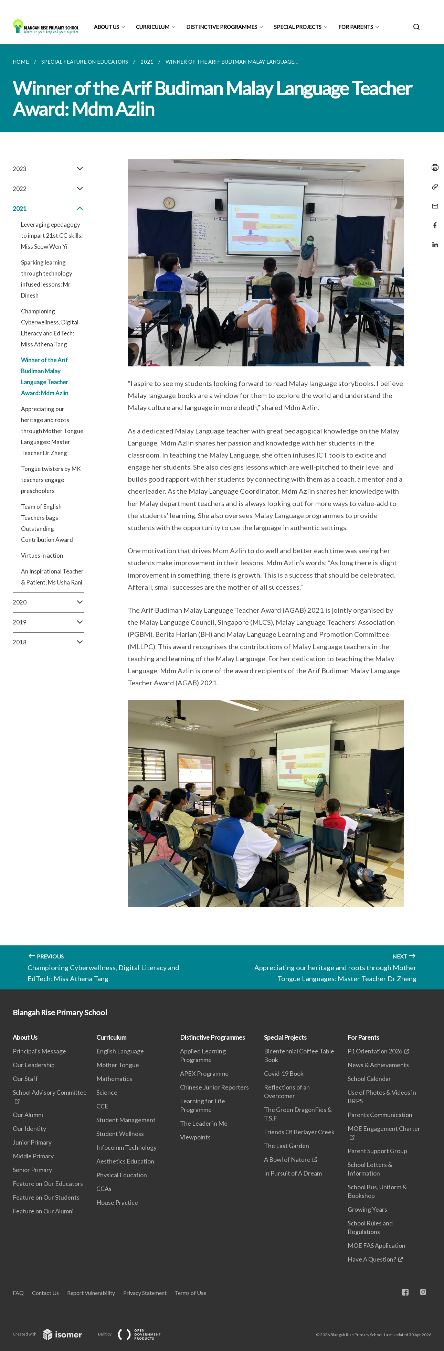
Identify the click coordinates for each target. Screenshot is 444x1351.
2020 (48, 602)
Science (106, 1092)
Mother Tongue (117, 1065)
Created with (53, 1334)
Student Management (126, 1120)
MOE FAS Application (376, 1245)
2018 (48, 642)
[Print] (433, 167)
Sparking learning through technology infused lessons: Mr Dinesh (46, 279)
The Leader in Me (204, 1123)
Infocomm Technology (126, 1147)
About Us (106, 27)
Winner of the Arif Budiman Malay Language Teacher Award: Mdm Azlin (44, 376)
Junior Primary (32, 1142)
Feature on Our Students (46, 1197)
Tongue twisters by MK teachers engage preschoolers (51, 479)
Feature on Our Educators (48, 1183)
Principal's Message (39, 1051)
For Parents (355, 27)
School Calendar (369, 1078)
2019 (48, 622)
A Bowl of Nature (287, 1159)
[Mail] (433, 202)
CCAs (104, 1188)
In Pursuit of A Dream (293, 1173)
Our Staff (25, 1078)
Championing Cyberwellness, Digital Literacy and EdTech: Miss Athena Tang (49, 328)
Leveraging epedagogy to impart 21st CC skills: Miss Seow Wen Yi (52, 235)
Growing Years (367, 1209)
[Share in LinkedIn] (433, 240)
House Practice (117, 1202)
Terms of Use (190, 1292)
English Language (120, 1051)
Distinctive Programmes (221, 27)
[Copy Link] (433, 187)
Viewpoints (195, 1137)
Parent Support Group (377, 1151)
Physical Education (121, 1175)
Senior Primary (32, 1169)
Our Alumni (28, 1114)
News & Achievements (378, 1065)
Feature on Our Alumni (43, 1211)
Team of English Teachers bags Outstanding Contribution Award (47, 523)
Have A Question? (372, 1259)
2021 (48, 208)
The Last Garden (286, 1145)
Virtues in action (42, 555)
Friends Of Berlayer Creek (299, 1132)
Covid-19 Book (284, 1073)
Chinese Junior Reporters (214, 1087)
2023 (48, 168)
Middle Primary (33, 1156)
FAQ (18, 1292)
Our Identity (29, 1128)
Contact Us (45, 1292)
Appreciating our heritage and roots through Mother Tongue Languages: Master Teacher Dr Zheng (52, 431)
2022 (48, 188)
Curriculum (152, 27)
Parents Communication (380, 1114)
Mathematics (114, 1078)
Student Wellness (120, 1133)
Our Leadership (34, 1065)
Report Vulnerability (91, 1292)
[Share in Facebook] (433, 221)
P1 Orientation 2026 (375, 1051)
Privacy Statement (145, 1292)
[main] (222, 516)
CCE (102, 1106)
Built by (135, 1334)
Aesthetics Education (125, 1161)
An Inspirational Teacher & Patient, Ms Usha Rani (52, 577)
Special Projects (297, 27)
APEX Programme (204, 1073)
